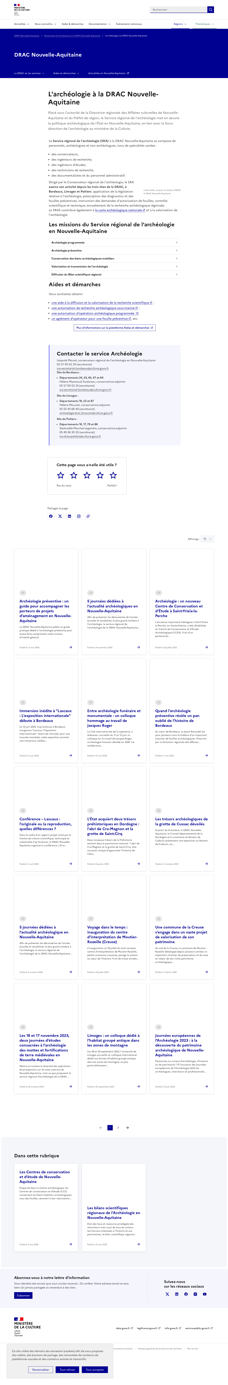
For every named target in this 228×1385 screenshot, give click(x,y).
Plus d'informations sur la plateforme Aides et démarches (112, 351)
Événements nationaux (129, 24)
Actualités (19, 24)
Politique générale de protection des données (160, 1372)
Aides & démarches (72, 24)
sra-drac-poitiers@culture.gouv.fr (80, 460)
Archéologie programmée (67, 266)
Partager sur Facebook (50, 539)
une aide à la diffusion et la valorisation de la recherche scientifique (100, 326)
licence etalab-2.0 (81, 1380)
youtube (204, 1317)
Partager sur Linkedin (69, 539)
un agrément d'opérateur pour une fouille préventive (89, 342)
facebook (186, 1317)
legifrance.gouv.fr (147, 1351)
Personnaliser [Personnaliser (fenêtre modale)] (40, 1370)
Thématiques (202, 24)
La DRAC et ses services (27, 73)
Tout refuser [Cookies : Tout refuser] (67, 1370)
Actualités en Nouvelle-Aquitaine (107, 73)
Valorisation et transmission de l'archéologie (79, 290)
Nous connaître (43, 24)
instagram (195, 1317)
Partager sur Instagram (78, 539)
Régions (178, 24)
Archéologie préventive (66, 274)
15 (204, 562)
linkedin (176, 1317)
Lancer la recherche (210, 9)
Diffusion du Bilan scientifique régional (76, 298)
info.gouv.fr (171, 1351)
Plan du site (192, 1372)
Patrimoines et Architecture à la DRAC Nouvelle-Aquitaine (72, 35)
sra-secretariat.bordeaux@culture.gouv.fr (83, 392)
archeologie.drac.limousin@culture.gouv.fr (86, 436)
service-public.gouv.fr (197, 1351)
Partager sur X (60, 539)
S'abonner (23, 1319)
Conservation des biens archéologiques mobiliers (82, 282)
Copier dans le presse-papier (88, 539)
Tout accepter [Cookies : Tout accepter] (95, 1370)
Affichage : (201, 562)
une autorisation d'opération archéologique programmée (93, 336)
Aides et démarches (64, 73)
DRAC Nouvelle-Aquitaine (27, 35)
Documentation (98, 24)
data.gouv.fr (123, 1351)
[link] (101, 1151)
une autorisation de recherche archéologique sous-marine (93, 331)
